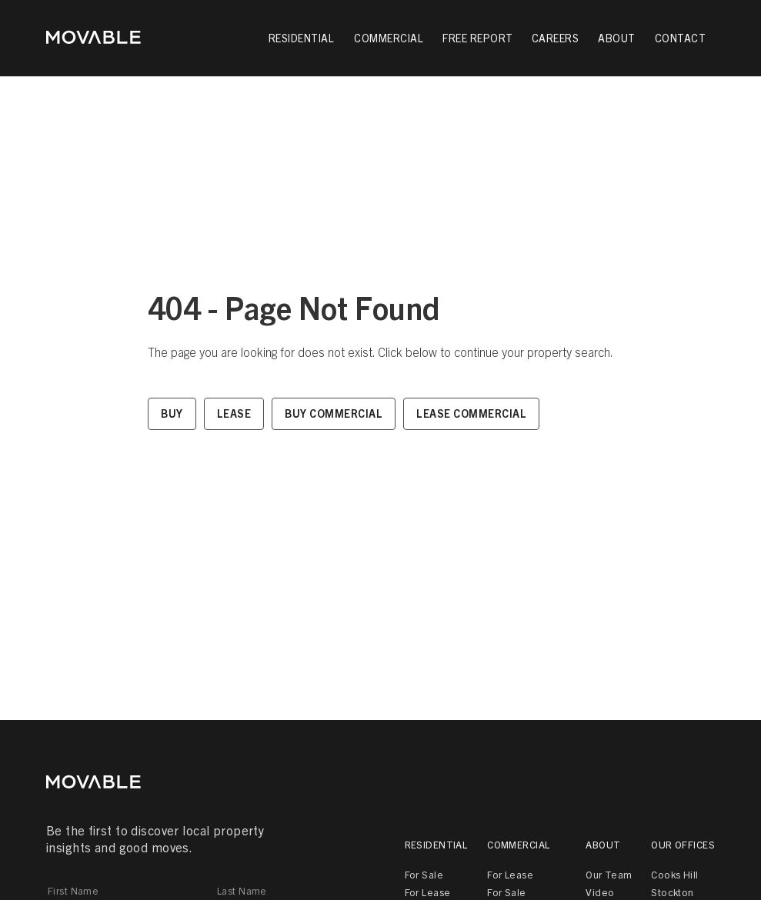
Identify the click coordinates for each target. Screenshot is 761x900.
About (603, 844)
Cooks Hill (674, 874)
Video (600, 891)
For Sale (424, 874)
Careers (555, 38)
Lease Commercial (471, 413)
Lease (234, 413)
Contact (680, 38)
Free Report (477, 38)
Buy (172, 413)
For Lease (428, 891)
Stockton (672, 891)
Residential (436, 844)
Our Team (609, 874)
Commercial (518, 844)
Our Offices (683, 844)
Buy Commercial (333, 413)
